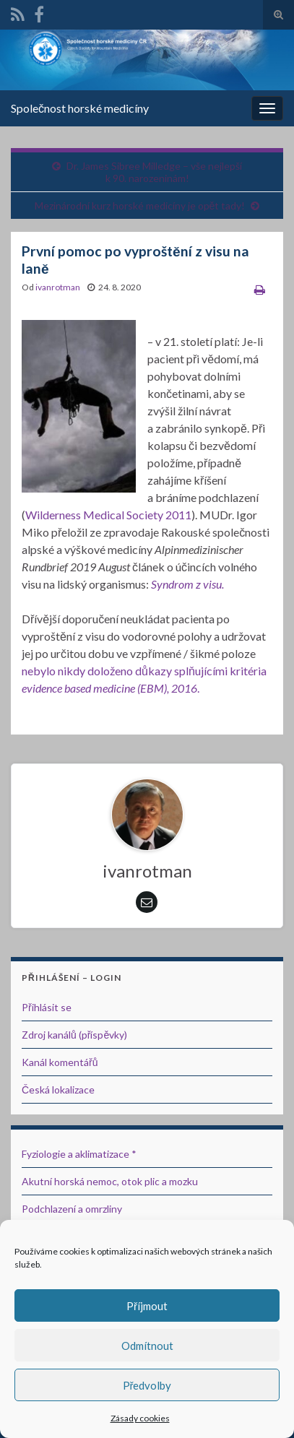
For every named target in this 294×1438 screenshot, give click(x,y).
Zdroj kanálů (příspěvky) (74, 1034)
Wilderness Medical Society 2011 (108, 514)
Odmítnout (147, 1345)
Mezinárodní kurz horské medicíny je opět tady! (140, 205)
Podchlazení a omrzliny (72, 1209)
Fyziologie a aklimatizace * (79, 1154)
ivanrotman (57, 287)
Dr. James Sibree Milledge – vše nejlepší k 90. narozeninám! (154, 172)
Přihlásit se (47, 1007)
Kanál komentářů (60, 1062)
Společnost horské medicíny (80, 108)
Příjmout (147, 1305)
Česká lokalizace (58, 1089)
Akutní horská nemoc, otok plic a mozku (110, 1181)
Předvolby (147, 1385)
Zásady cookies (140, 1418)
